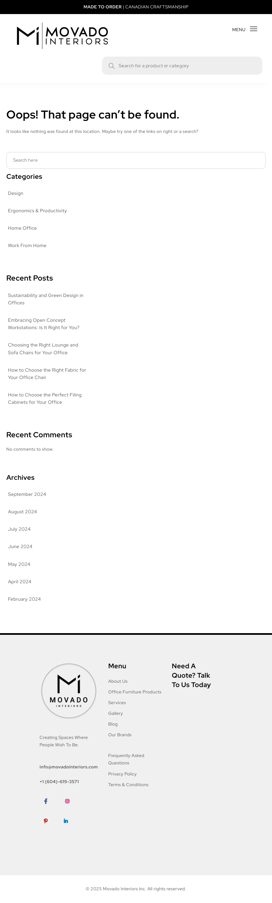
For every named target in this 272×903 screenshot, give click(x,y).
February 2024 (24, 599)
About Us (118, 681)
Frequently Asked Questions (127, 759)
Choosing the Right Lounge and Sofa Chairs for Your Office (43, 349)
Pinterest (49, 831)
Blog (113, 724)
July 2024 (18, 529)
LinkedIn (69, 831)
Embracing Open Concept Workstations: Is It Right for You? (45, 324)
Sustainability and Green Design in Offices (47, 299)
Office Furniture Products (135, 691)
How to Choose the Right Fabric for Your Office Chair (43, 374)
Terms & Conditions (129, 784)
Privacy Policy (123, 773)
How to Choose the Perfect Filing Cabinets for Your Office (45, 398)
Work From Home (27, 245)
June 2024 (19, 546)
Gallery (116, 713)
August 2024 (22, 512)
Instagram (71, 811)
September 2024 (26, 494)
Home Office (22, 228)
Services (118, 702)
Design (16, 193)
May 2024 (19, 564)
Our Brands (120, 734)
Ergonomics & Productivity (37, 211)
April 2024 (19, 582)
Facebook (50, 811)
